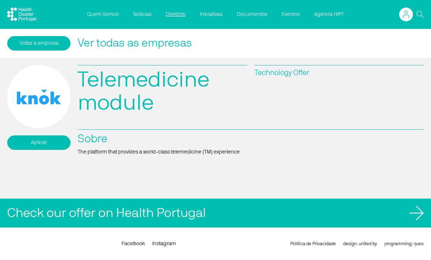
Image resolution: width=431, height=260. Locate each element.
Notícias (142, 14)
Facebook (133, 243)
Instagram (164, 243)
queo (419, 244)
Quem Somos (103, 14)
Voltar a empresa (39, 43)
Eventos (291, 14)
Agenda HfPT (329, 14)
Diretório (175, 14)
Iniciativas (211, 14)
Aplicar (39, 142)
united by (368, 244)
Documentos (252, 14)
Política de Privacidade (313, 244)
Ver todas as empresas (135, 43)
